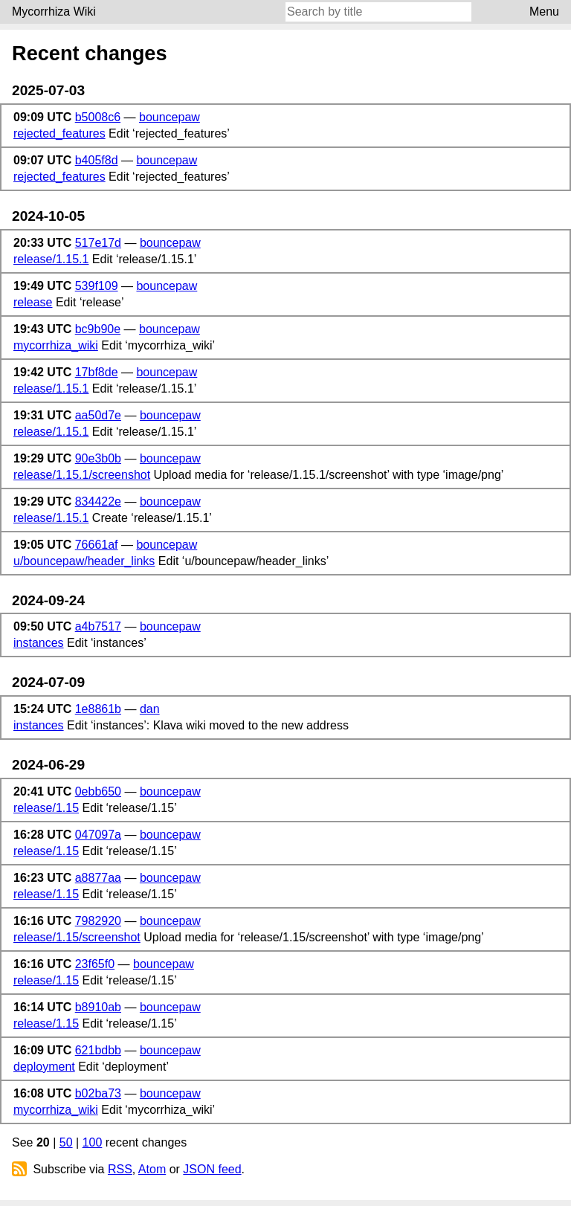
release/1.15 (46, 808)
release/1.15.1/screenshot (81, 474)
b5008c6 (97, 117)
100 (93, 1142)
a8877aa (98, 877)
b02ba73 (98, 1093)
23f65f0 (94, 964)
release (32, 302)
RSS (120, 1169)
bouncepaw (169, 117)
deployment (44, 1066)
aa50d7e (98, 415)
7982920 (98, 921)
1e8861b (98, 709)
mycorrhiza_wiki (55, 345)
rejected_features (59, 133)
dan (150, 709)
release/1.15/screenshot (77, 937)
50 (66, 1142)
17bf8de (96, 372)
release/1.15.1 (50, 259)
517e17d (98, 242)
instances (38, 642)
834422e (98, 501)
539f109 (96, 286)
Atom (152, 1169)
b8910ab (98, 1007)
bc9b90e (97, 329)
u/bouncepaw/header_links (84, 561)
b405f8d (96, 160)
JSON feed (212, 1169)
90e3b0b (98, 458)
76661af (96, 544)
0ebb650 (98, 791)
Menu (544, 11)
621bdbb (98, 1050)
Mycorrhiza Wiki (54, 11)
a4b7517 (98, 626)
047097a (98, 834)
